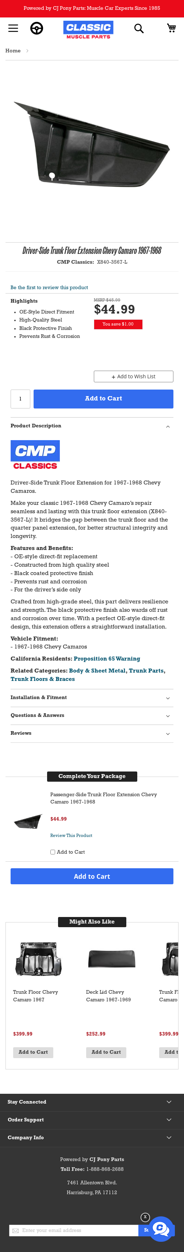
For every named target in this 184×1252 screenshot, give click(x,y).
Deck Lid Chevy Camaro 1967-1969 (108, 996)
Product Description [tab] (36, 426)
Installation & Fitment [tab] (39, 698)
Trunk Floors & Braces (43, 679)
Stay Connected (27, 1102)
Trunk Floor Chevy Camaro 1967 (35, 996)
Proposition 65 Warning (107, 659)
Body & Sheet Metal (97, 671)
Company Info (26, 1138)
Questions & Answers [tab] (37, 715)
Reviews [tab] (21, 733)
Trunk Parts (146, 671)
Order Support (26, 1120)
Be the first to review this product (49, 288)
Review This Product (71, 836)
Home (13, 51)
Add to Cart (92, 876)
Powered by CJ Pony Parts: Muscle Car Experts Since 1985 (92, 8)
